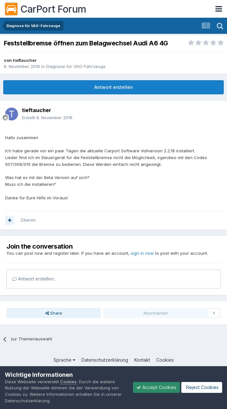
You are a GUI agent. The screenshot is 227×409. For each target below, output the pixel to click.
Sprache (64, 360)
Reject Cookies (202, 387)
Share (53, 313)
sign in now (142, 253)
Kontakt (142, 360)
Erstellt (47, 117)
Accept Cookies (156, 387)
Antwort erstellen (113, 87)
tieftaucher (25, 60)
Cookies (165, 360)
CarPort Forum (45, 9)
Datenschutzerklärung (104, 360)
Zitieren (28, 220)
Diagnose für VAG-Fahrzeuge (76, 66)
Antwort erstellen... (34, 278)
